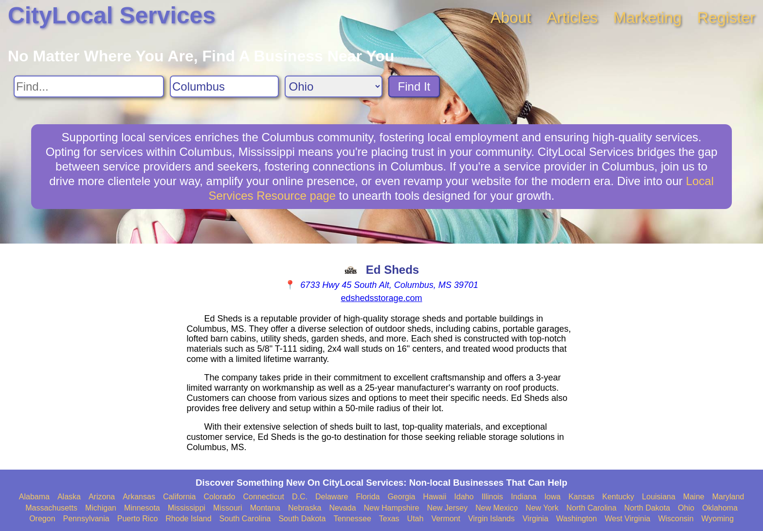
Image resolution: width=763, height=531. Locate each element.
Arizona (102, 497)
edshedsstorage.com (381, 298)
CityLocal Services (112, 15)
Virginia (535, 518)
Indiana (524, 497)
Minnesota (142, 508)
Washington (576, 518)
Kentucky (618, 497)
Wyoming (717, 518)
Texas (389, 518)
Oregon (42, 518)
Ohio (686, 508)
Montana (265, 508)
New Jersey (447, 508)
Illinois (492, 497)
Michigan (100, 508)
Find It (414, 86)
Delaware (331, 497)
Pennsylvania (86, 518)
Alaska (69, 497)
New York (542, 508)
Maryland (728, 497)
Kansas (581, 497)
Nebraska (304, 508)
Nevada (342, 508)
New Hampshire (391, 508)
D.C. (300, 497)
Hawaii (434, 497)
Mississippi (186, 508)
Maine (694, 497)
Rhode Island (188, 518)
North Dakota (647, 508)
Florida (368, 497)
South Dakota (302, 518)
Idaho (463, 497)
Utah (415, 518)
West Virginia (628, 518)
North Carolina (591, 508)
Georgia (401, 497)
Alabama (34, 497)
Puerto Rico (137, 518)
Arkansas (139, 497)
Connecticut (263, 497)
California (179, 497)
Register (726, 17)
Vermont (445, 518)
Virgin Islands (491, 518)
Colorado (219, 497)
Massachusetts (51, 508)
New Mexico (496, 508)
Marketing (647, 17)
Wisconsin (675, 518)
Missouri (227, 508)
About (510, 17)
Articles (572, 17)
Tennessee (352, 518)
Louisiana (658, 497)
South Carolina (245, 518)
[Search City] (224, 86)
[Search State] (333, 86)
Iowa (552, 497)
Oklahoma (720, 508)
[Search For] (89, 86)
